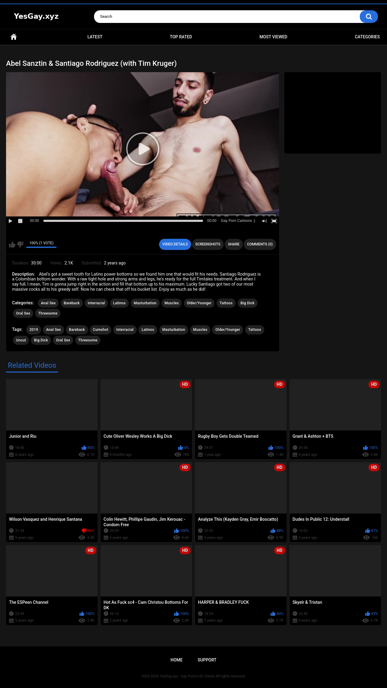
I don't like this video (20, 245)
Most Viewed (273, 36)
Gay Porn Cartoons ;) (238, 221)
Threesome (47, 313)
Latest (94, 36)
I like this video (12, 245)
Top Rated (181, 36)
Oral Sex (23, 313)
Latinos (119, 303)
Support (207, 660)
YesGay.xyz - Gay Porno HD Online (187, 676)
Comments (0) (260, 244)
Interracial (96, 303)
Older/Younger (199, 303)
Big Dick (248, 303)
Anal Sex (48, 303)
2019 (33, 330)
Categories (367, 36)
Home (13, 37)
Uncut (21, 340)
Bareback (72, 303)
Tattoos (226, 303)
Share (233, 244)
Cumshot (100, 330)
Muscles (171, 303)
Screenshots (207, 244)
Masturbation (145, 303)
